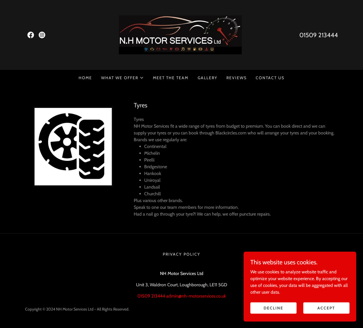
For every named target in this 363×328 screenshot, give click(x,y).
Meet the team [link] (170, 77)
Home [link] (85, 77)
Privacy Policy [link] (181, 254)
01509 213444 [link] (318, 35)
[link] (30, 35)
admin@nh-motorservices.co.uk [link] (196, 296)
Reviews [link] (236, 77)
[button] (122, 77)
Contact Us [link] (270, 77)
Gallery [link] (207, 77)
